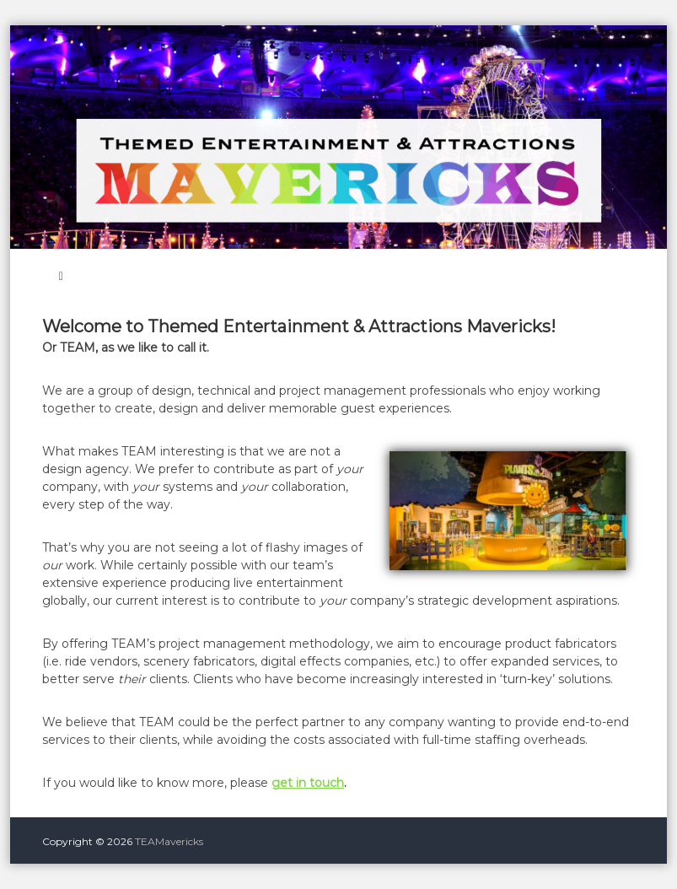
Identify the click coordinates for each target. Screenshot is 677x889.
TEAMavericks (169, 841)
